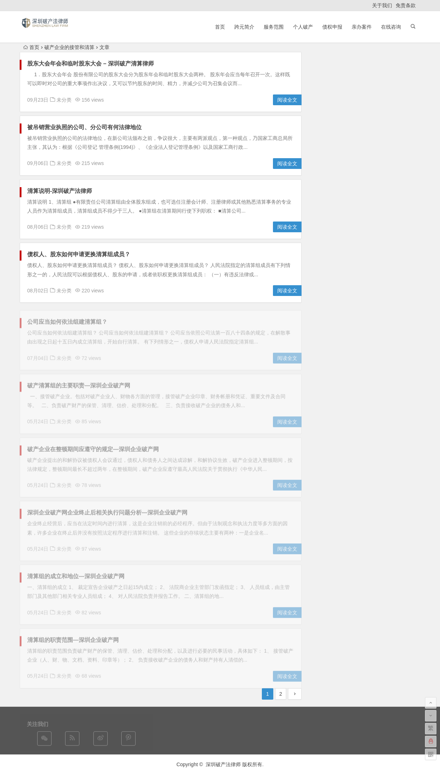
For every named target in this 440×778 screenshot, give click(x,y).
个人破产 (303, 27)
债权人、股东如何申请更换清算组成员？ (81, 255)
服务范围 (274, 27)
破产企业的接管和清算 (69, 47)
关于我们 (382, 5)
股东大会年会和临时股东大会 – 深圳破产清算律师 (90, 64)
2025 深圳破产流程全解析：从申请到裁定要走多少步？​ (373, 86)
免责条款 (406, 5)
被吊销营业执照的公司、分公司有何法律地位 (84, 128)
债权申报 (332, 27)
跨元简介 (244, 27)
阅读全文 (287, 100)
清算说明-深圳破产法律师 (59, 191)
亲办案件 (362, 27)
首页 (220, 27)
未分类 (64, 100)
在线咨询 (391, 27)
